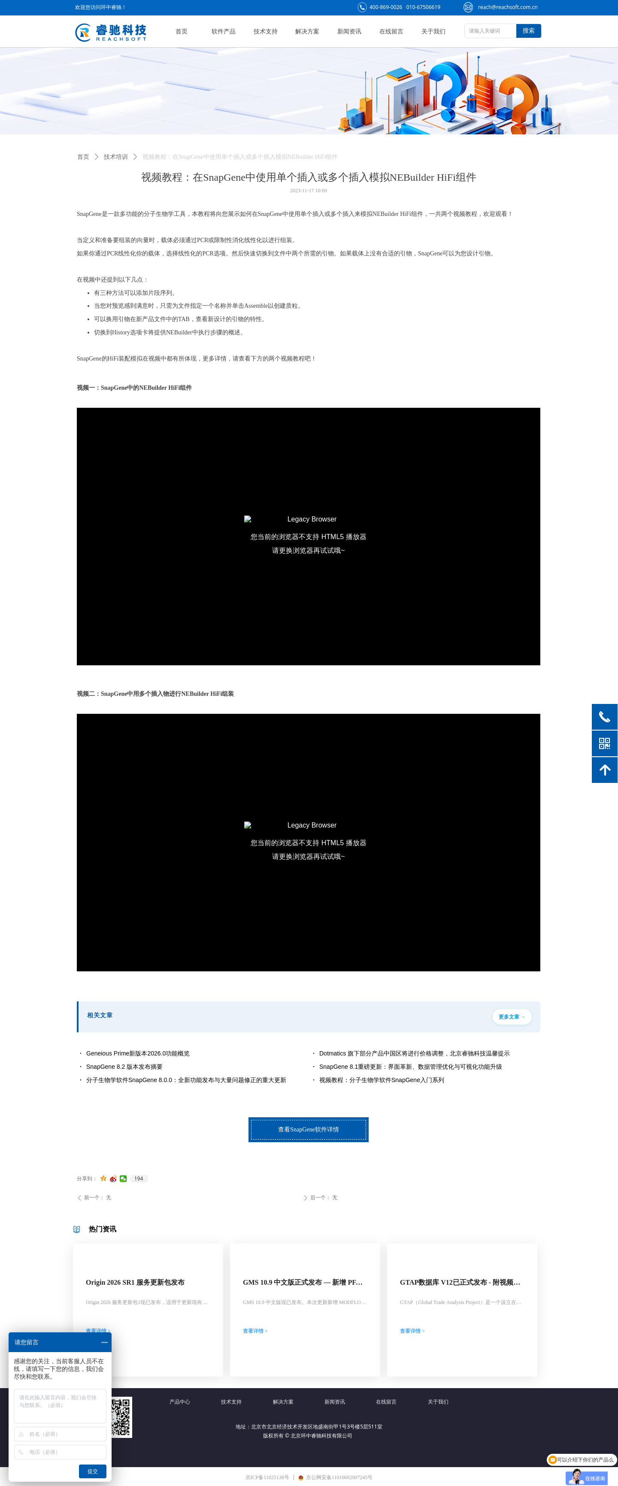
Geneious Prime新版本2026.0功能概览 (138, 1053)
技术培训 (116, 157)
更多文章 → (512, 1017)
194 (138, 1178)
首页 (83, 157)
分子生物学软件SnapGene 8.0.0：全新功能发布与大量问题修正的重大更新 (186, 1080)
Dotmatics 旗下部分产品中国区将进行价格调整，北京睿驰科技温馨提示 (414, 1053)
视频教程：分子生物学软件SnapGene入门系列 (381, 1080)
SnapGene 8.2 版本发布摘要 (124, 1066)
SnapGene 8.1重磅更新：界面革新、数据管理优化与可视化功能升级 (410, 1066)
